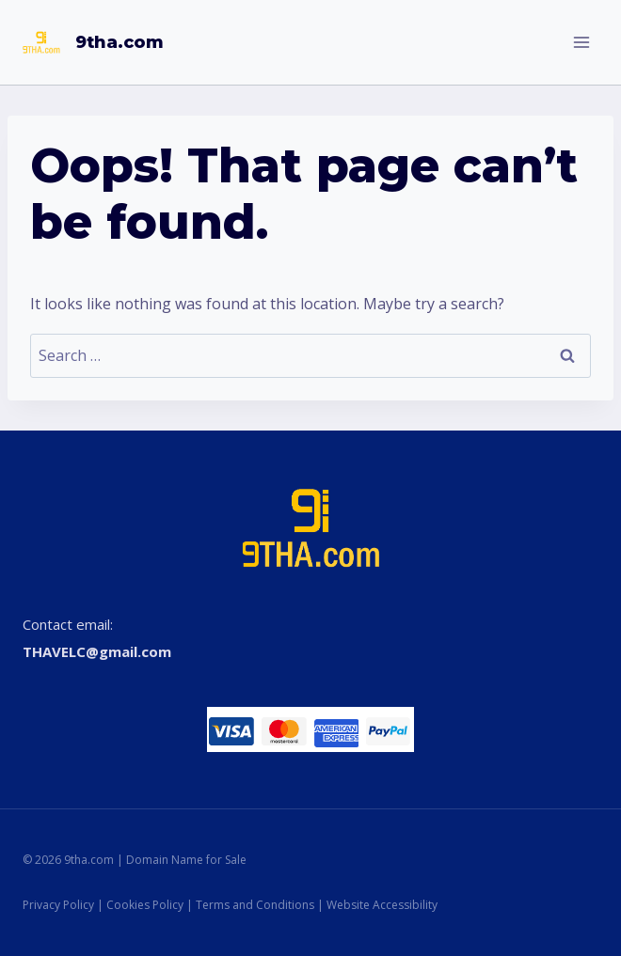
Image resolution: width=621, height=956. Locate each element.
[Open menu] (581, 41)
